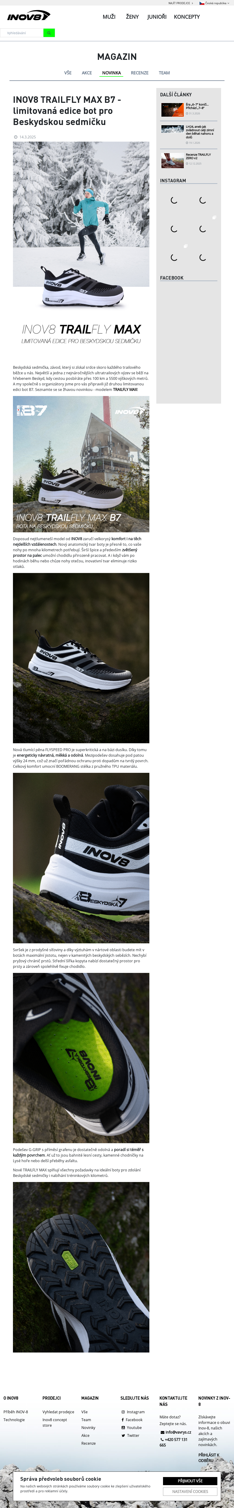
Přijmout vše (190, 1481)
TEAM (164, 73)
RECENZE (139, 73)
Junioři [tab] (157, 16)
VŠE (67, 73)
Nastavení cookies (190, 1491)
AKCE (87, 73)
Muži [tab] (109, 16)
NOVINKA (111, 73)
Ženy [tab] (132, 16)
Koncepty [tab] (187, 16)
